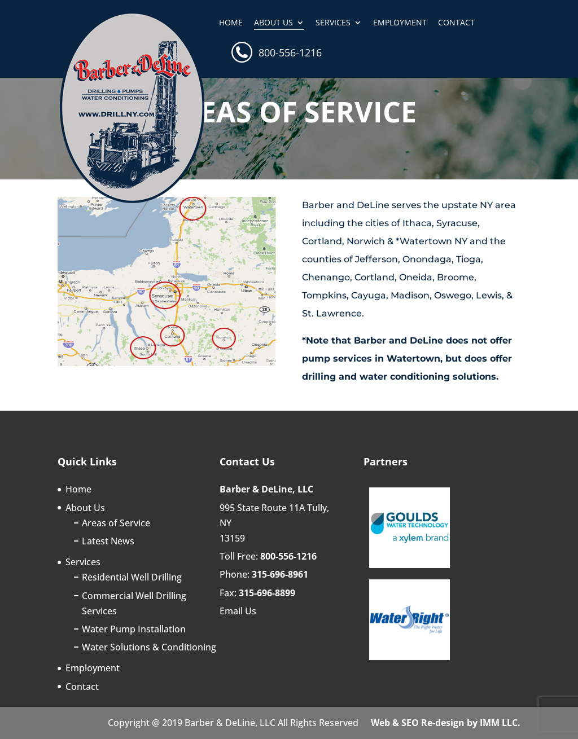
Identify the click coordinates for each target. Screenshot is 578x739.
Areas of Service (116, 523)
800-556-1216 (290, 54)
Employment (400, 23)
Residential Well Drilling (132, 577)
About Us (273, 23)
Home (231, 23)
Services (333, 23)
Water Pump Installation (134, 629)
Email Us (238, 611)
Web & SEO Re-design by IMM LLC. (445, 722)
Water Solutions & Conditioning (149, 647)
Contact (456, 23)
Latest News (108, 541)
